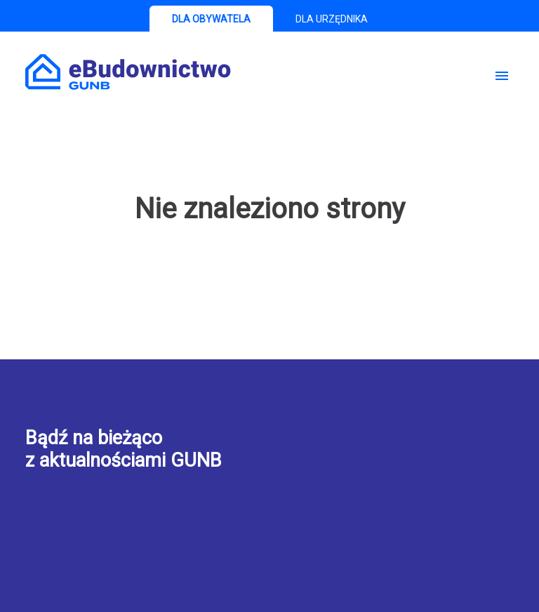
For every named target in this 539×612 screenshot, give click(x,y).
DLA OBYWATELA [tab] (211, 19)
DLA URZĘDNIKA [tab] (331, 19)
